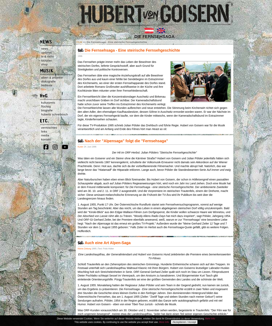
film (43, 89)
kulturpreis (48, 102)
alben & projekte (52, 77)
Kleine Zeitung (84, 248)
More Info (164, 322)
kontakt (46, 139)
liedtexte (46, 85)
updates (46, 52)
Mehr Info (210, 318)
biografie (47, 110)
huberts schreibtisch (54, 114)
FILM (79, 42)
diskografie (48, 81)
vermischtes (49, 127)
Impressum (46, 154)
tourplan (46, 60)
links (44, 131)
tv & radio (47, 56)
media (45, 135)
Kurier (80, 147)
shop (44, 64)
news (44, 48)
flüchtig (46, 106)
